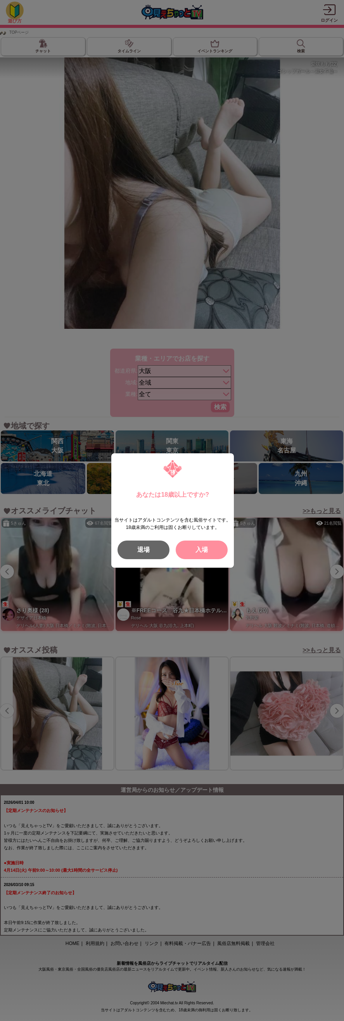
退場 (143, 549)
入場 (201, 549)
